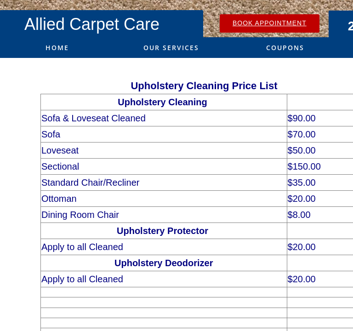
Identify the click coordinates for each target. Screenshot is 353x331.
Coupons (285, 47)
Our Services (171, 47)
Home (57, 47)
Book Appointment (270, 23)
